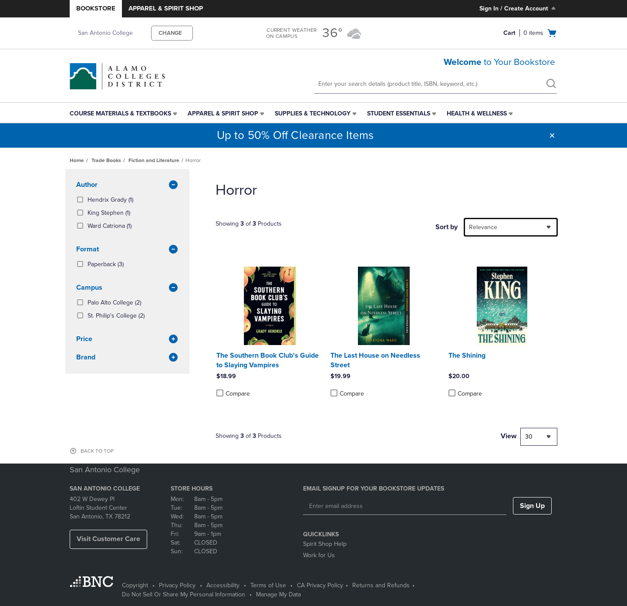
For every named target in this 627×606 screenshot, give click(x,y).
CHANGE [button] (170, 33)
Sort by (446, 227)
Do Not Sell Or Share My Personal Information (183, 594)
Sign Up (532, 505)
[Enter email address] (404, 506)
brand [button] (127, 357)
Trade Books (106, 160)
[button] (552, 135)
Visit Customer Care (108, 539)
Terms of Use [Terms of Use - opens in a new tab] (268, 585)
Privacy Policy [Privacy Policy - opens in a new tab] (177, 585)
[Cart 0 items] (530, 33)
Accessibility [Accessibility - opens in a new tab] (222, 585)
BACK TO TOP (97, 451)
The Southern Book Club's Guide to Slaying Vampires (267, 360)
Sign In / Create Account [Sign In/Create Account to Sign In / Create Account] (518, 8)
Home (77, 160)
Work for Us (319, 555)
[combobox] (510, 227)
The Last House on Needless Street (375, 360)
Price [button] (127, 339)
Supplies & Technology (313, 113)
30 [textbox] (529, 436)
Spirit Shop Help (325, 544)
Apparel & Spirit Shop (165, 8)
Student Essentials (398, 113)
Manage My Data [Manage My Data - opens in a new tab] (278, 594)
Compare (233, 393)
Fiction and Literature (153, 160)
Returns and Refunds (381, 585)
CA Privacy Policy (320, 585)
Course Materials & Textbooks (120, 113)
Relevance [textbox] (483, 227)
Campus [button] (127, 288)
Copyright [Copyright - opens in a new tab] (135, 585)
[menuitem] (124, 114)
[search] (550, 84)
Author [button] (127, 185)
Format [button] (127, 249)
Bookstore (95, 8)
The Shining (466, 355)
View (508, 436)
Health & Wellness (477, 113)
